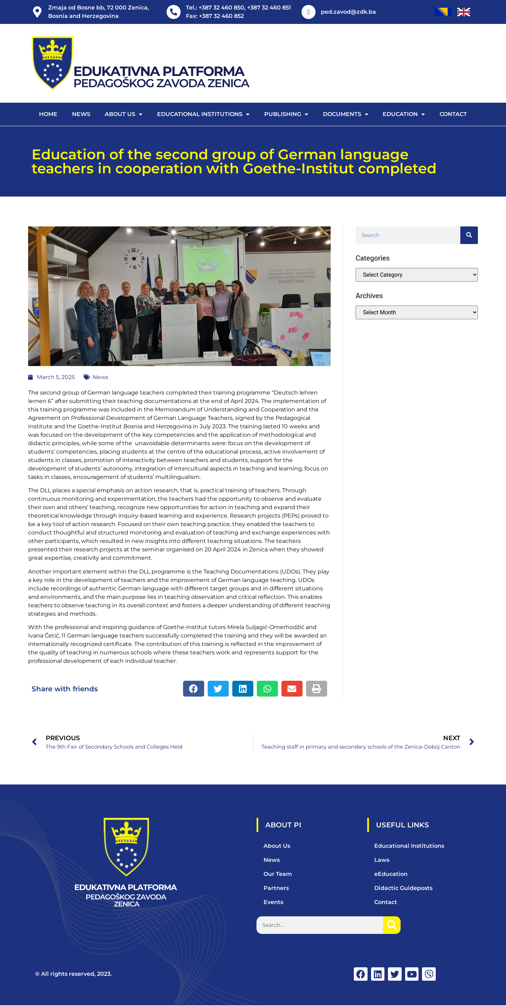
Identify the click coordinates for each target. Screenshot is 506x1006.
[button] (193, 689)
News (81, 114)
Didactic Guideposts (403, 888)
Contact (453, 114)
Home (48, 114)
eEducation (391, 874)
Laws (381, 860)
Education (404, 114)
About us (123, 114)
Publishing (286, 114)
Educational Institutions (203, 114)
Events (273, 902)
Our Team (278, 874)
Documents (345, 114)
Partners (276, 888)
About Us (277, 845)
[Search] (469, 235)
